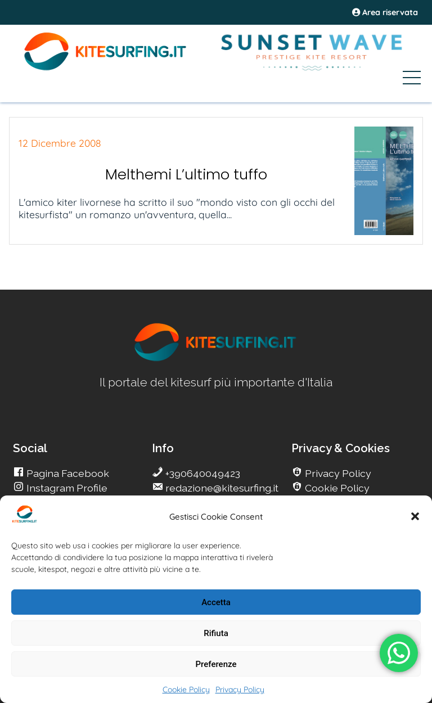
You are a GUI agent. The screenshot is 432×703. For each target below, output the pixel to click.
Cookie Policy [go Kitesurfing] (336, 488)
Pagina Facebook (66, 473)
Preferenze (216, 664)
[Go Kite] (105, 68)
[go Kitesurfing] (216, 359)
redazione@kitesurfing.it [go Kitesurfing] (220, 488)
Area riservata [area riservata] (385, 12)
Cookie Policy (186, 689)
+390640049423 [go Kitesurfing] (201, 473)
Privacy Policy (239, 689)
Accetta (216, 602)
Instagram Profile (65, 488)
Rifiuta (216, 633)
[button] (415, 516)
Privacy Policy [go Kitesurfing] (337, 473)
